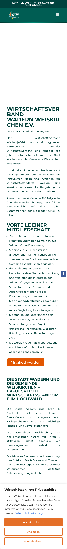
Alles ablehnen (33, 541)
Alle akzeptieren (33, 522)
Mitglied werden (26, 362)
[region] (33, 516)
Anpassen (33, 531)
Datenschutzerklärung (29, 513)
